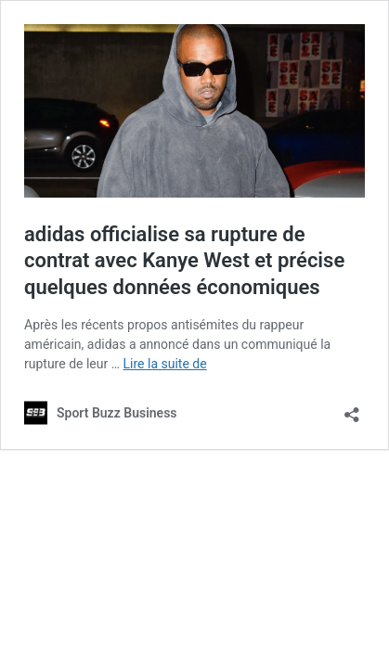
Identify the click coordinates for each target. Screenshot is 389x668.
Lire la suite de (165, 363)
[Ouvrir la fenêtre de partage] (352, 408)
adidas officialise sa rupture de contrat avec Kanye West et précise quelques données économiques (184, 261)
